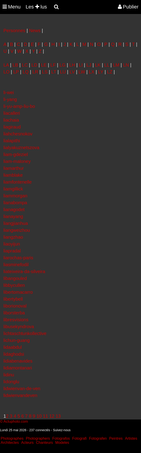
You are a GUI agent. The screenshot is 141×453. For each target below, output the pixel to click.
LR (35, 71)
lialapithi (11, 140)
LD (34, 64)
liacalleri (11, 113)
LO (6, 71)
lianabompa (15, 202)
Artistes (131, 438)
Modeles (62, 443)
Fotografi (79, 438)
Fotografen (98, 438)
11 (45, 416)
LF (53, 64)
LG (63, 64)
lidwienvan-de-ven (21, 388)
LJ (89, 64)
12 (51, 416)
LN (126, 64)
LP (16, 71)
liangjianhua (15, 223)
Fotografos (61, 438)
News (35, 30)
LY (100, 71)
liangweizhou (16, 230)
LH (72, 64)
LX (91, 71)
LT (53, 71)
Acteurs (27, 443)
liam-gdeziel (15, 154)
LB (15, 64)
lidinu (8, 374)
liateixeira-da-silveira (24, 271)
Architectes (10, 443)
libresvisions (15, 319)
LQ (25, 71)
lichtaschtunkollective (24, 333)
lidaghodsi (13, 354)
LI (81, 64)
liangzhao (13, 237)
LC (25, 64)
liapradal (12, 250)
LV (72, 71)
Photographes (12, 438)
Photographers (38, 438)
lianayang (13, 216)
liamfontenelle (17, 182)
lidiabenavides (18, 361)
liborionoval (15, 305)
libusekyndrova (18, 326)
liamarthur (13, 168)
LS (44, 71)
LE (43, 64)
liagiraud (12, 126)
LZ (109, 71)
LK (97, 64)
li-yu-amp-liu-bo (19, 106)
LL (106, 64)
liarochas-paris (18, 257)
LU (63, 71)
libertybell (13, 299)
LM (116, 64)
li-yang (10, 99)
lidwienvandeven (20, 395)
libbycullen (14, 285)
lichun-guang (16, 340)
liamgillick (13, 188)
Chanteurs (44, 443)
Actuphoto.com (15, 421)
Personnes (14, 30)
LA (6, 64)
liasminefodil (16, 264)
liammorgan (15, 195)
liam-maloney (17, 161)
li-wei (8, 92)
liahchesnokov (18, 133)
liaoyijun (11, 243)
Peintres (116, 438)
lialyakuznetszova (21, 147)
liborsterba (14, 312)
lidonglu (11, 381)
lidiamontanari (17, 367)
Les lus (36, 7)
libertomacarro (18, 292)
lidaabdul (12, 347)
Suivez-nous (61, 430)
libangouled (15, 278)
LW (82, 71)
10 (39, 416)
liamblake (13, 175)
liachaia (11, 120)
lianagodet (13, 209)
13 (58, 416)
